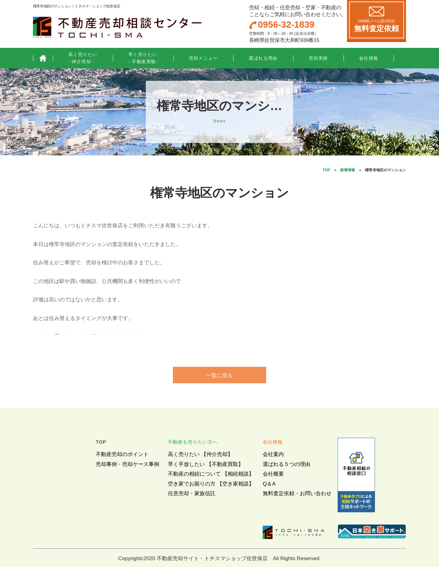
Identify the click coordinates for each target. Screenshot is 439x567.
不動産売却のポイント (122, 454)
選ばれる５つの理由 (286, 464)
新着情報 (347, 170)
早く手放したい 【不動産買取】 (205, 464)
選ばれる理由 (263, 58)
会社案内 (273, 454)
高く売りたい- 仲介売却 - (82, 58)
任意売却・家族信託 (191, 493)
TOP (326, 170)
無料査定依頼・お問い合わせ (297, 493)
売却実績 (318, 58)
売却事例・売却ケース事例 (127, 464)
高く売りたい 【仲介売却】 (200, 454)
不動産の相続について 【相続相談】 (211, 474)
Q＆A (269, 484)
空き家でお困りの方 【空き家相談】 (211, 484)
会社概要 (273, 474)
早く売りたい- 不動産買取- (143, 58)
